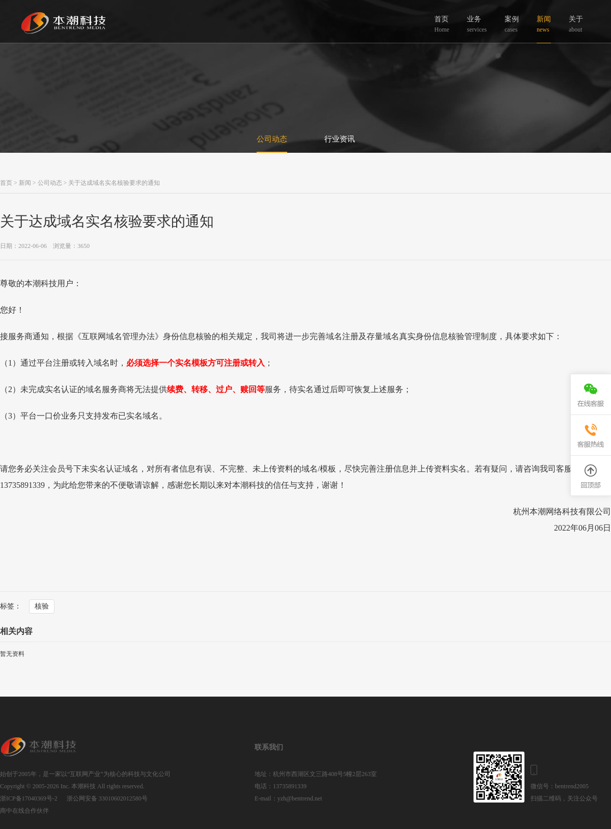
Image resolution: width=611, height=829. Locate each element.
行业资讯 (339, 139)
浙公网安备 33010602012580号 (107, 798)
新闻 (25, 182)
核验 (42, 606)
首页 (6, 182)
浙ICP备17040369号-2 (29, 798)
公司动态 (272, 139)
